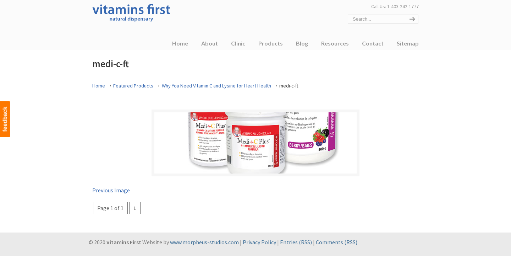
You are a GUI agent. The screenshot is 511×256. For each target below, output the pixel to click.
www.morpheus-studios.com (204, 242)
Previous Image (111, 190)
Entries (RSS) (296, 242)
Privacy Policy (259, 242)
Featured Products (133, 85)
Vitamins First (131, 12)
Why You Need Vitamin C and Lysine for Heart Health (216, 85)
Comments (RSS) (336, 242)
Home (98, 85)
